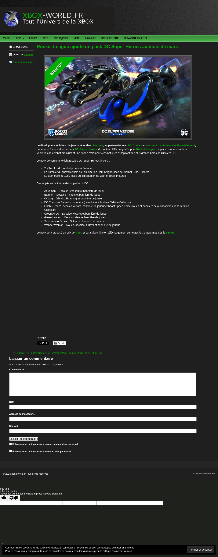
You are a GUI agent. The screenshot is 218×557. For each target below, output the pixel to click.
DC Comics (19, 353)
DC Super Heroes (35, 353)
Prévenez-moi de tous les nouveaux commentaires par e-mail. (45, 449)
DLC (47, 353)
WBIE (88, 353)
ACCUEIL (6, 38)
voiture (80, 353)
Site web (14, 430)
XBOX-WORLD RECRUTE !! (135, 38)
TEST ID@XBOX (61, 38)
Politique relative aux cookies (117, 551)
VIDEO (76, 38)
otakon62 (28, 54)
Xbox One (97, 353)
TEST (45, 38)
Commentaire (16, 369)
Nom (11, 406)
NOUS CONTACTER (109, 38)
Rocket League (67, 353)
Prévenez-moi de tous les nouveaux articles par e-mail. (41, 456)
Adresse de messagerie (22, 418)
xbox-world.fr (19, 478)
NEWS (21, 37)
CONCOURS (90, 38)
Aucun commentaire (23, 62)
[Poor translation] (14, 502)
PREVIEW (33, 38)
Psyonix (55, 353)
